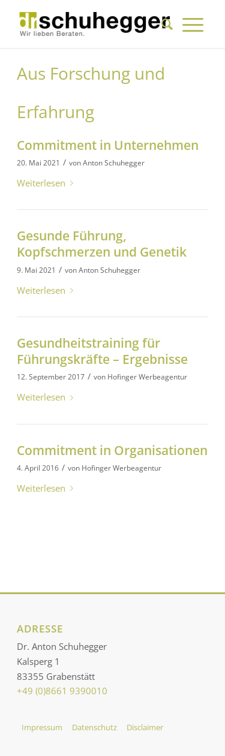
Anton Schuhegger (114, 163)
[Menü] (193, 24)
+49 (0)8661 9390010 (62, 691)
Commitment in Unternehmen (108, 145)
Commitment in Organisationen (112, 450)
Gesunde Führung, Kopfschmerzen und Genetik (102, 243)
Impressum (42, 727)
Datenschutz (94, 727)
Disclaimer (145, 727)
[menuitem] (167, 24)
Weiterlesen (47, 183)
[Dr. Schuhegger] (93, 24)
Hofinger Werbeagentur (147, 377)
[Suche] (167, 24)
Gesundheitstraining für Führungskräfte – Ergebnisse (102, 351)
